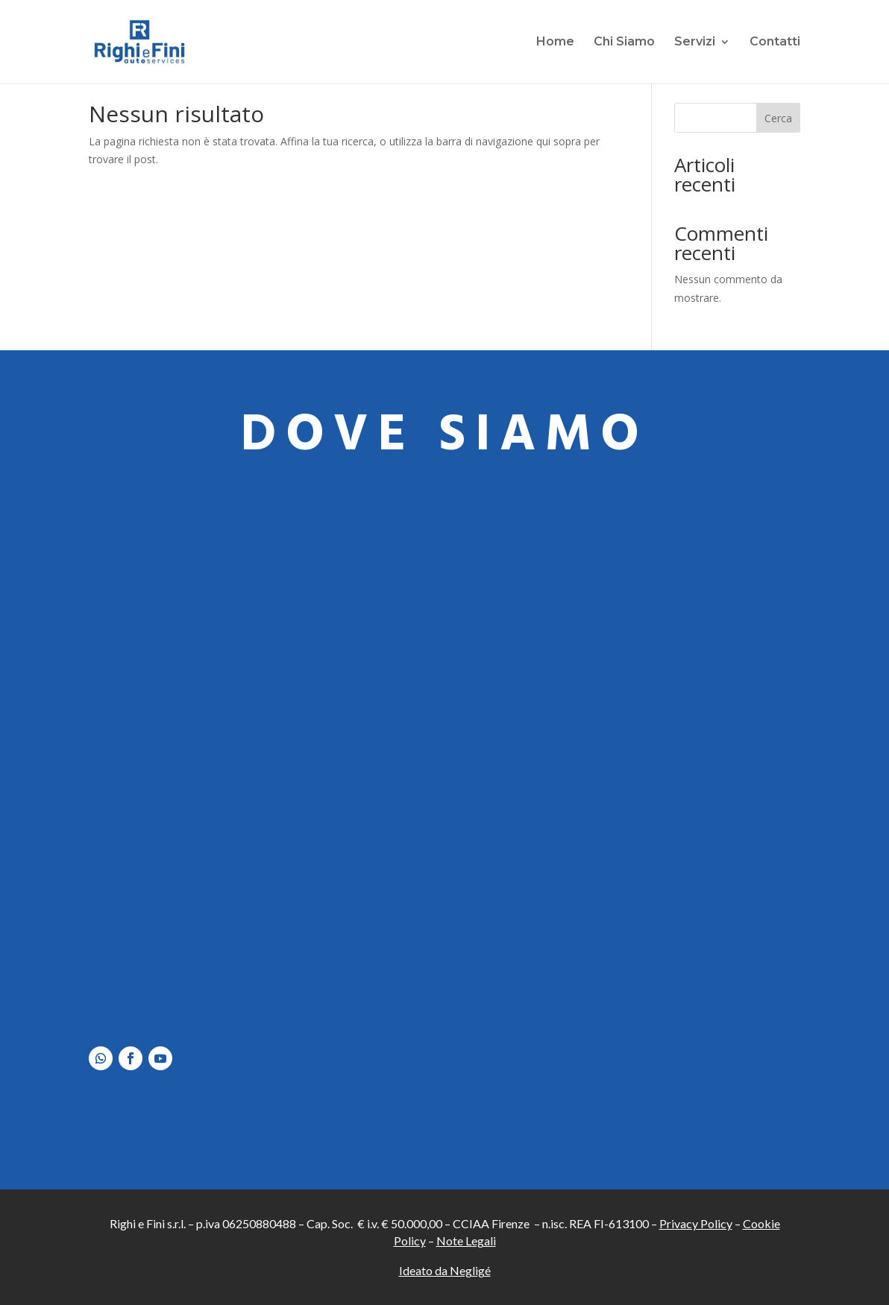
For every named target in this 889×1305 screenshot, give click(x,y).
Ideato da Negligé (445, 1270)
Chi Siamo (624, 42)
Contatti (775, 42)
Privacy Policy (695, 1223)
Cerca (778, 118)
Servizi (694, 42)
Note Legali (466, 1240)
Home (555, 42)
